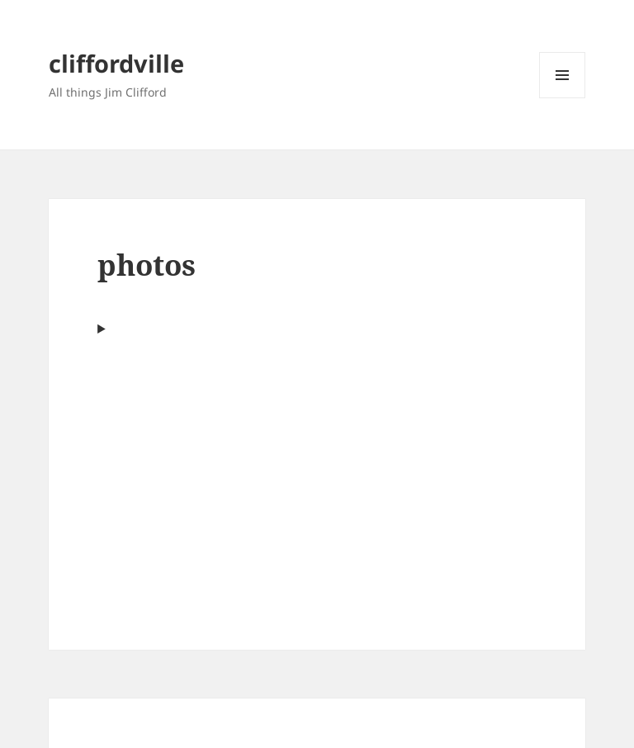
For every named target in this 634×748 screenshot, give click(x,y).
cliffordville (116, 63)
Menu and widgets (562, 97)
